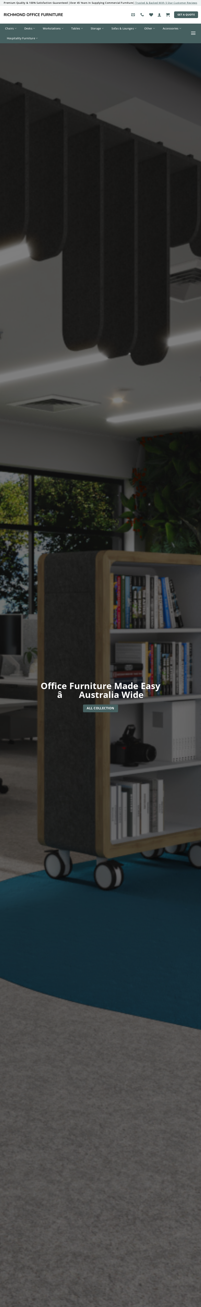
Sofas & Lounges (124, 28)
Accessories (172, 28)
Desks (29, 28)
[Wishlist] (151, 14)
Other (149, 28)
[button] (159, 14)
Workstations (53, 28)
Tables (77, 28)
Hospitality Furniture (22, 38)
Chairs (10, 28)
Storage (97, 28)
